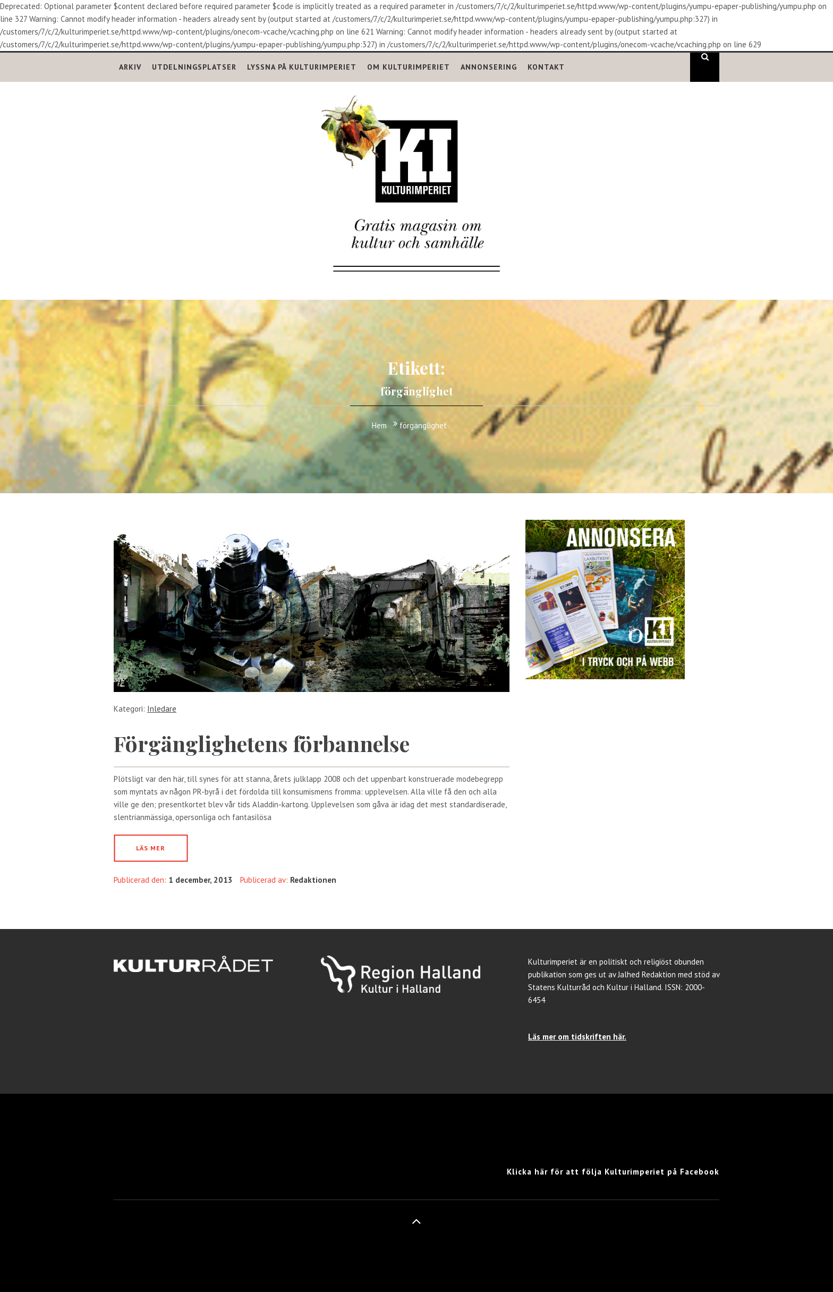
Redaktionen (313, 880)
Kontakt (546, 67)
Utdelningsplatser (194, 67)
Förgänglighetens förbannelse (262, 743)
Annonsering (489, 67)
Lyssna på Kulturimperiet (301, 67)
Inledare (161, 709)
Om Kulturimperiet (408, 67)
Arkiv (130, 67)
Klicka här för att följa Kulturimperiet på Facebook (613, 1172)
